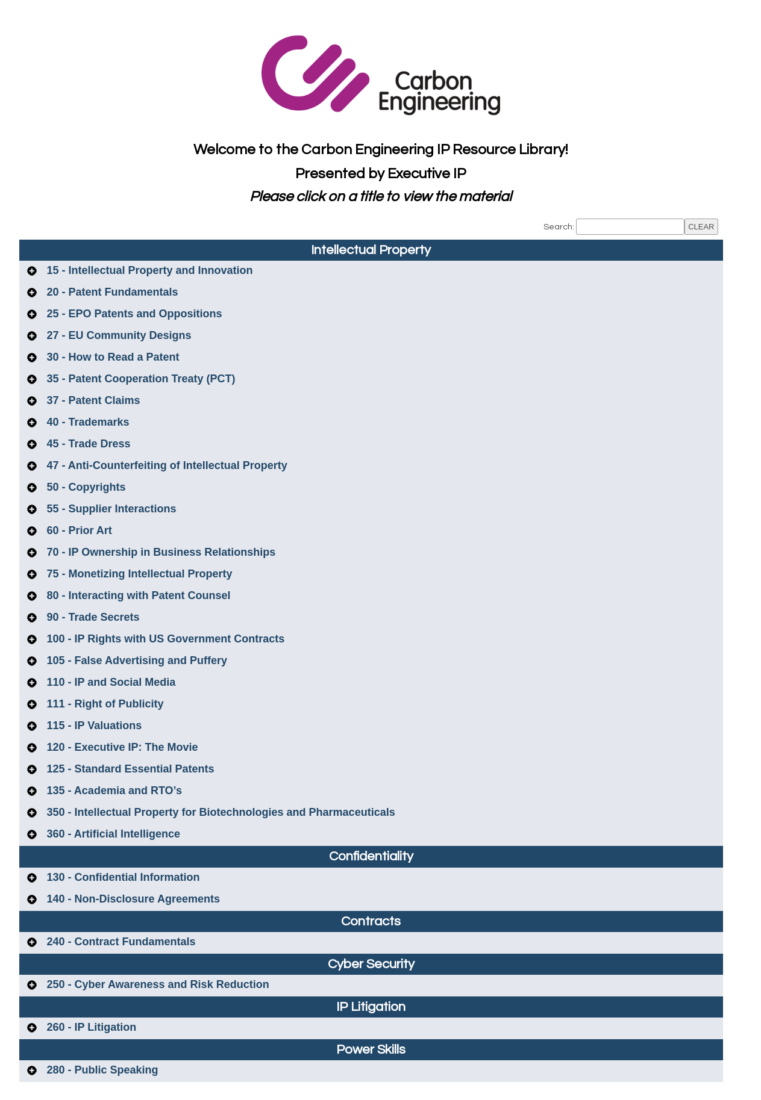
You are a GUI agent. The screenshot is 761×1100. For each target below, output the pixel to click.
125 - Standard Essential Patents (129, 769)
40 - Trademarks (87, 422)
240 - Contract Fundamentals (120, 942)
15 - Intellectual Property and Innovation (148, 270)
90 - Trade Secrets (92, 617)
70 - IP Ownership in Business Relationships (160, 552)
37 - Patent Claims (92, 400)
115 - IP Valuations (93, 725)
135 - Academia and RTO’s (113, 791)
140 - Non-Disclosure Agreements (132, 899)
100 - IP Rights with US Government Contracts (164, 639)
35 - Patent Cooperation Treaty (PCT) (140, 379)
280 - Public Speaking (101, 1070)
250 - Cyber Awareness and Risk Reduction (156, 984)
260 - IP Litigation (90, 1027)
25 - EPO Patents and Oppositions (133, 314)
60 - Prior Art (78, 530)
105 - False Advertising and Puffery (135, 660)
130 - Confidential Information (122, 877)
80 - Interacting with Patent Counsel (137, 595)
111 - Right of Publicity (104, 704)
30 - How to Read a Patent (112, 357)
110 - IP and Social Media (110, 682)
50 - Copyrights (85, 487)
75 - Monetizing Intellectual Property (138, 574)
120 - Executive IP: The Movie (121, 747)
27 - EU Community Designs (118, 335)
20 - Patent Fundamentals (111, 292)
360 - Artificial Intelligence (112, 834)
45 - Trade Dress (87, 444)
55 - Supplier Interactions (110, 509)
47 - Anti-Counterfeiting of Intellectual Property (165, 465)
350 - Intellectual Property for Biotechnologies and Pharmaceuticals (219, 812)
